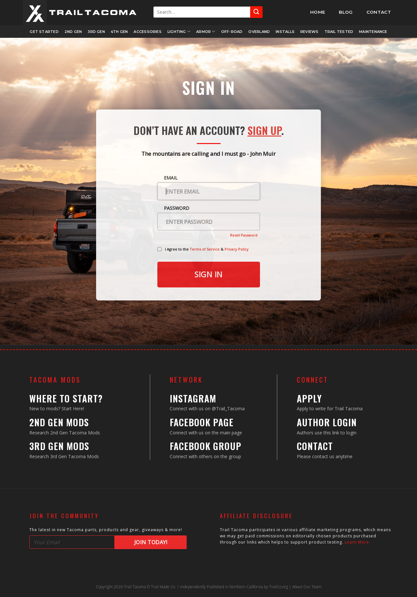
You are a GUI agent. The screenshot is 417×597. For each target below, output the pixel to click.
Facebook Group (205, 446)
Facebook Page (202, 422)
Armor (205, 31)
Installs (285, 31)
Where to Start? (66, 398)
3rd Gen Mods (59, 446)
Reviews (309, 31)
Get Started (44, 31)
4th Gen (119, 31)
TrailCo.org (278, 587)
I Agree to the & (207, 249)
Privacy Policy (236, 249)
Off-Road (232, 31)
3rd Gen (96, 31)
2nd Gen (73, 31)
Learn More (357, 542)
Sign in (208, 274)
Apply (309, 398)
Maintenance (373, 31)
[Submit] (256, 12)
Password (176, 208)
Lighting (178, 31)
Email (171, 178)
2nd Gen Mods (59, 422)
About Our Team (307, 587)
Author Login (327, 422)
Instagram (193, 398)
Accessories (147, 31)
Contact (315, 446)
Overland (259, 31)
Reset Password (243, 235)
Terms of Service (205, 249)
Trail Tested (338, 31)
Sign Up (264, 130)
